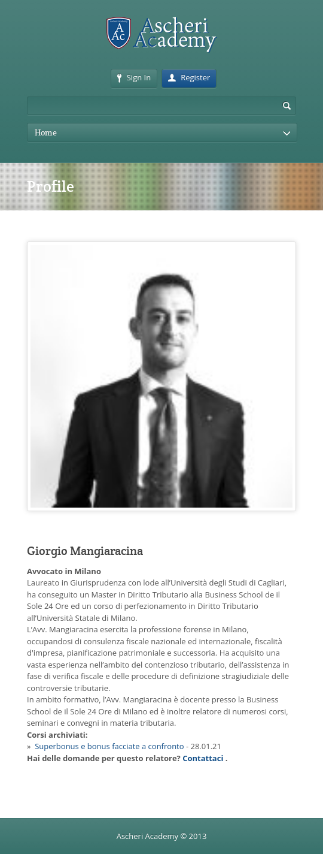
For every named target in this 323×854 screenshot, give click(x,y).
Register (189, 77)
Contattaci (202, 758)
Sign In (134, 77)
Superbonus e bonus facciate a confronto (109, 746)
